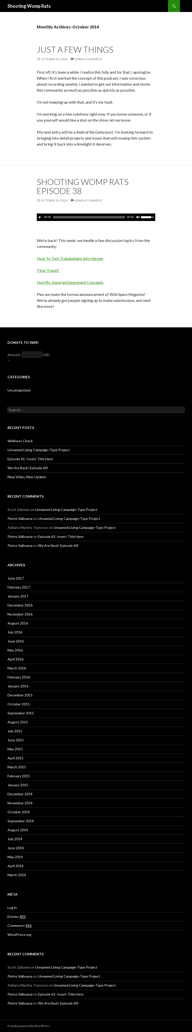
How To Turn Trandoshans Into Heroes (70, 258)
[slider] (89, 217)
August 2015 (18, 722)
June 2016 (16, 641)
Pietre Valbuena (20, 518)
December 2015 (20, 695)
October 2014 (19, 812)
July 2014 (15, 839)
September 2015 (21, 713)
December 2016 (20, 605)
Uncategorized (19, 390)
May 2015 (15, 749)
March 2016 (17, 668)
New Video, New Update (27, 477)
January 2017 (18, 596)
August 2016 (18, 623)
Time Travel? (48, 270)
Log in (12, 907)
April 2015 (16, 758)
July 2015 (15, 731)
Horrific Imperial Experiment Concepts (70, 282)
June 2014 (16, 848)
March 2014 (17, 875)
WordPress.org (19, 934)
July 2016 (15, 632)
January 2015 (18, 785)
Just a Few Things (75, 49)
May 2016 (15, 650)
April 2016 (16, 659)
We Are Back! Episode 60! (28, 468)
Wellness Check (20, 441)
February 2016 (19, 677)
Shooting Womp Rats (29, 6)
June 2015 (16, 740)
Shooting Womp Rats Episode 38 (82, 186)
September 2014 (21, 821)
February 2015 (19, 776)
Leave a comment (88, 59)
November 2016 (20, 614)
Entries (17, 916)
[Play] (40, 217)
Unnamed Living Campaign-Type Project (39, 450)
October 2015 (19, 704)
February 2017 (19, 587)
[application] (96, 217)
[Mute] (138, 217)
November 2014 (20, 803)
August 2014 (18, 830)
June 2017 (16, 578)
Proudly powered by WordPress (29, 1026)
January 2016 (18, 686)
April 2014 (16, 866)
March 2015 (17, 767)
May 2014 (15, 857)
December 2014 (20, 794)
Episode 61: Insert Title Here (30, 459)
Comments (20, 925)
